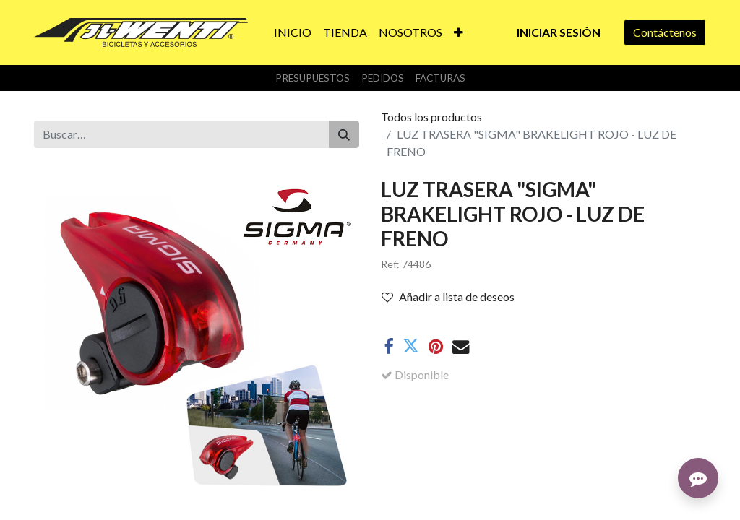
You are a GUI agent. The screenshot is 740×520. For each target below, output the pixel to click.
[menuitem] (292, 32)
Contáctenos (665, 32)
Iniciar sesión (559, 32)
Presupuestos (312, 78)
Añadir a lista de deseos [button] (448, 296)
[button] (458, 32)
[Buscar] (344, 134)
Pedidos (382, 78)
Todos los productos (431, 117)
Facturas (440, 78)
